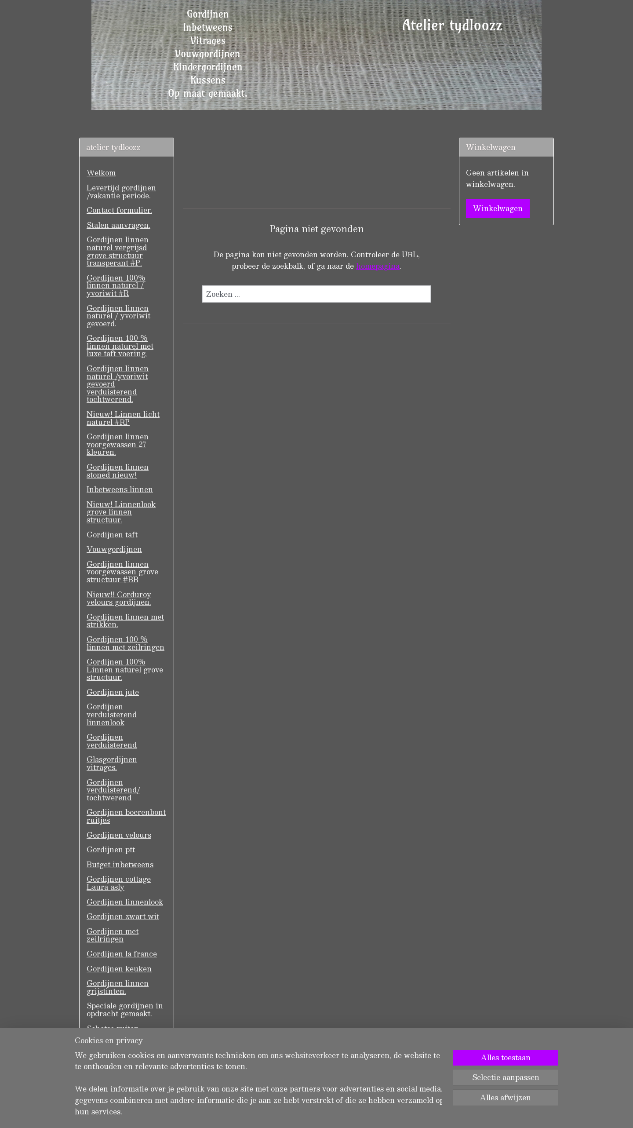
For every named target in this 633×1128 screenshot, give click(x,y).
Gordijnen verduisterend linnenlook (112, 714)
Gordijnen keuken (119, 969)
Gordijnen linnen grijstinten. (118, 987)
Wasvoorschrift (114, 1072)
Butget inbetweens (120, 864)
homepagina (378, 266)
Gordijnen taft (112, 534)
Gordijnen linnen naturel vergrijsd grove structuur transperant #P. (118, 251)
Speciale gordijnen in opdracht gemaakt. (125, 1009)
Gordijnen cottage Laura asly (119, 883)
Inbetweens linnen (120, 489)
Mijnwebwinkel (413, 1112)
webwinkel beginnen (335, 1112)
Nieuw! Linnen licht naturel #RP (123, 418)
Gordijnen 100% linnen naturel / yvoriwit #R (116, 285)
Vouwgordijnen (114, 549)
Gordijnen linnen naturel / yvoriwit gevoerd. (118, 315)
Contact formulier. (119, 210)
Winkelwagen (498, 208)
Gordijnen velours (119, 835)
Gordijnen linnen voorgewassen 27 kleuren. (118, 444)
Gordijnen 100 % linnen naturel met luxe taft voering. (120, 345)
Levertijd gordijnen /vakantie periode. (121, 191)
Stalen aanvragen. (118, 225)
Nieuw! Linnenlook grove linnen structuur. (121, 512)
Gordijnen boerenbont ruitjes (126, 816)
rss (302, 1112)
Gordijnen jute (113, 692)
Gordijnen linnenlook (125, 902)
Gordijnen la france (122, 954)
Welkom (101, 173)
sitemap (285, 1112)
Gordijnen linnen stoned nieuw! (118, 471)
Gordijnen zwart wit (123, 916)
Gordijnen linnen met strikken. (125, 621)
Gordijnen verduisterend (112, 741)
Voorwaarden (111, 1058)
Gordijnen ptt (111, 849)
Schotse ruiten (113, 1028)
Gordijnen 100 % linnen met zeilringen (125, 643)
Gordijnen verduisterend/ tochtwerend (113, 789)
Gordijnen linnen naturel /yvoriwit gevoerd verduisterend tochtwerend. (118, 383)
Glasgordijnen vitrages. (112, 763)
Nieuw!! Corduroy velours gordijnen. (119, 598)
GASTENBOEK (115, 1043)
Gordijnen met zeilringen (112, 935)
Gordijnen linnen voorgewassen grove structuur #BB (122, 571)
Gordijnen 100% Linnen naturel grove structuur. (125, 669)
